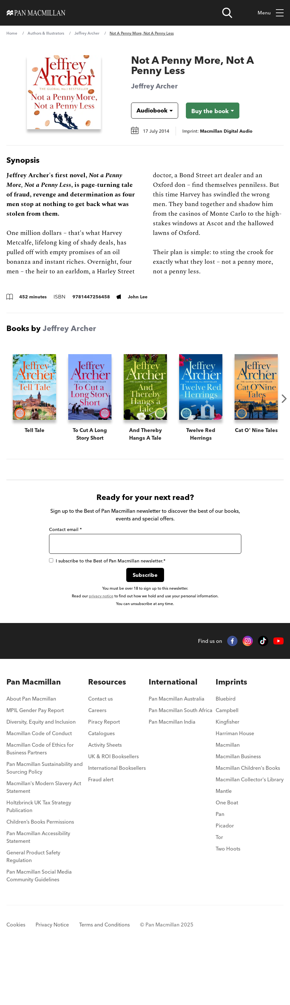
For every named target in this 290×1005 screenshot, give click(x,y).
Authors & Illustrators (46, 33)
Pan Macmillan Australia (176, 751)
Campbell (227, 762)
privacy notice (101, 648)
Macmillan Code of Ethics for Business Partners (40, 801)
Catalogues (101, 785)
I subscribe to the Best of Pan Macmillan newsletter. (107, 613)
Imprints (231, 734)
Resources (107, 734)
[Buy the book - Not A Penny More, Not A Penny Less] (212, 110)
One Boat (227, 854)
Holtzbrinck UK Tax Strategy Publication (38, 858)
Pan (220, 866)
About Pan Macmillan (31, 751)
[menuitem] (45, 753)
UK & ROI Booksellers (113, 808)
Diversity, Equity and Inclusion (41, 774)
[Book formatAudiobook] (149, 110)
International (173, 734)
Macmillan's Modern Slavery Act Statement (43, 839)
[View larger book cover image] (64, 92)
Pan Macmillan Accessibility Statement (38, 889)
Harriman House (235, 785)
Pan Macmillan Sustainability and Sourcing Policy (44, 820)
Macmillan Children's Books (248, 820)
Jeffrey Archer (86, 33)
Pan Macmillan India (172, 774)
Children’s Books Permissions (40, 874)
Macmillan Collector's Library (250, 831)
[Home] (36, 13)
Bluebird (226, 751)
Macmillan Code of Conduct (39, 785)
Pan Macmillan (33, 734)
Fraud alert (100, 831)
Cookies (15, 977)
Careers (97, 762)
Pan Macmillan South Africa (180, 762)
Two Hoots (228, 901)
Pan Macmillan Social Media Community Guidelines (39, 928)
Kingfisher (227, 774)
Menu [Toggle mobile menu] (271, 13)
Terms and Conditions (104, 977)
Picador (225, 878)
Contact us (100, 751)
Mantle (224, 843)
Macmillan (228, 797)
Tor (219, 889)
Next (284, 398)
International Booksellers (117, 820)
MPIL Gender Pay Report (35, 762)
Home (11, 33)
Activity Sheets (105, 797)
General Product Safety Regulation (33, 908)
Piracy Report (104, 774)
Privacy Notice (52, 977)
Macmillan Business (238, 808)
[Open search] (227, 13)
